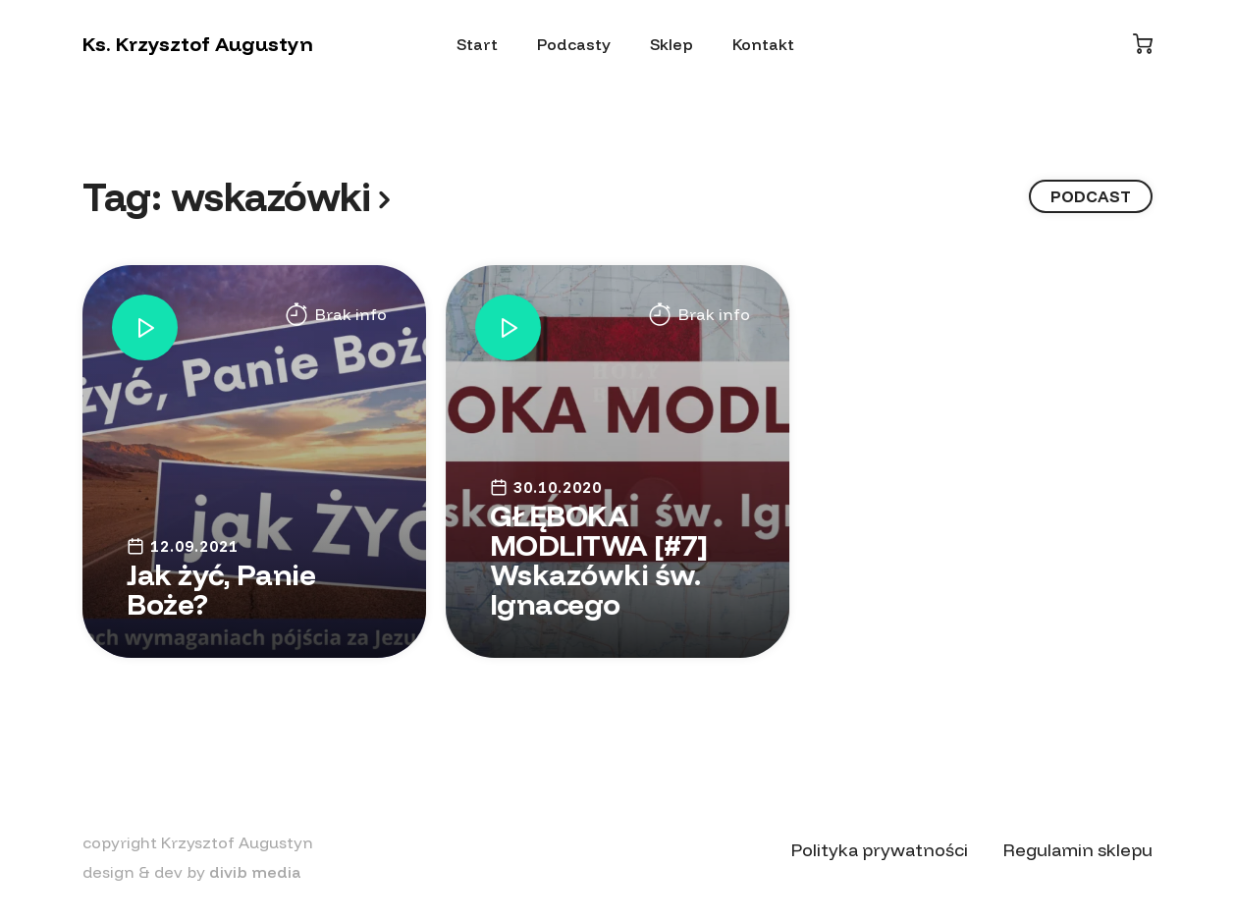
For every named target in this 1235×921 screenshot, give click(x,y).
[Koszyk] (1143, 43)
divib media (255, 872)
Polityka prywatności (879, 850)
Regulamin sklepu (1078, 850)
